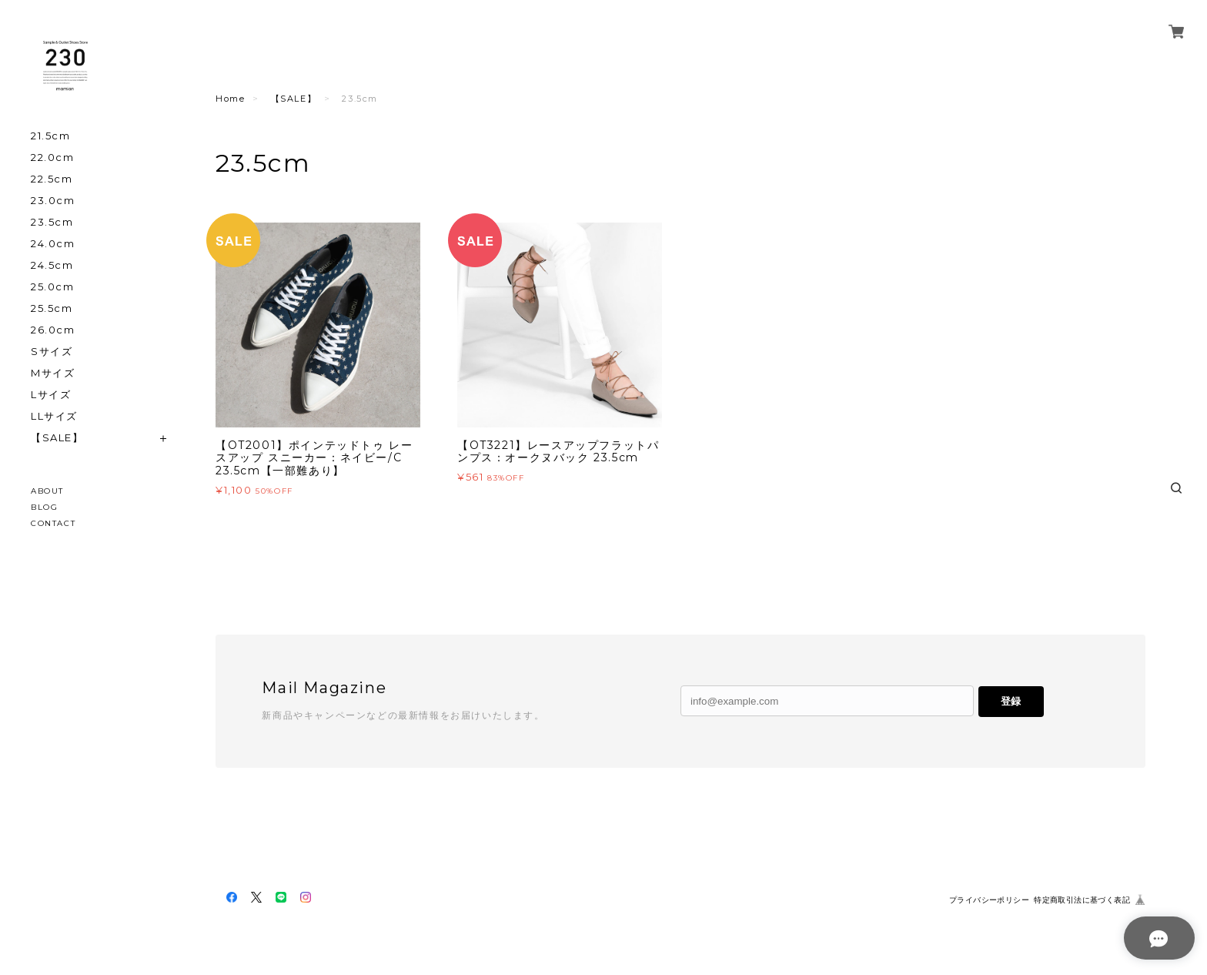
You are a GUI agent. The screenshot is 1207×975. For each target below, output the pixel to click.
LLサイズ (54, 416)
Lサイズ (51, 395)
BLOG (44, 507)
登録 (1011, 701)
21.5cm (51, 136)
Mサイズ (53, 373)
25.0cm (53, 287)
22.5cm (52, 179)
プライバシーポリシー (989, 900)
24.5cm (52, 265)
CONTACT (53, 523)
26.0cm (53, 330)
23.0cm (53, 201)
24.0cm (53, 244)
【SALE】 (57, 438)
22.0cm (53, 157)
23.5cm (52, 222)
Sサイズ (51, 352)
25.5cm (52, 308)
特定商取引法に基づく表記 (1082, 900)
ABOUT (47, 491)
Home (230, 98)
